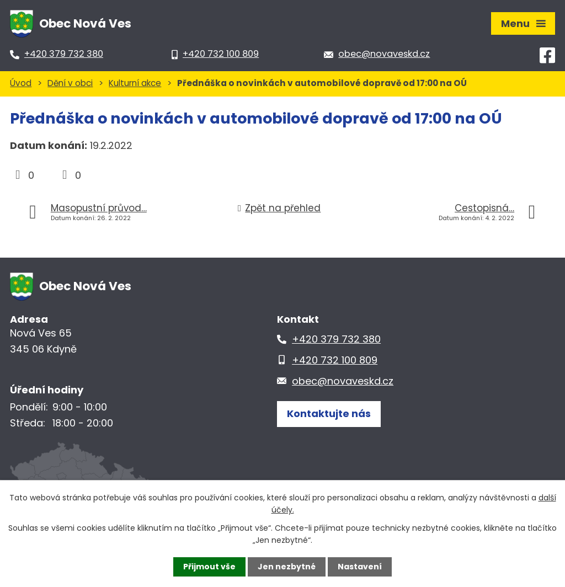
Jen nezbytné (287, 566)
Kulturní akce (135, 83)
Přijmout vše (209, 566)
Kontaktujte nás (329, 413)
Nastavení (360, 566)
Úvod (20, 83)
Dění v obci (70, 83)
